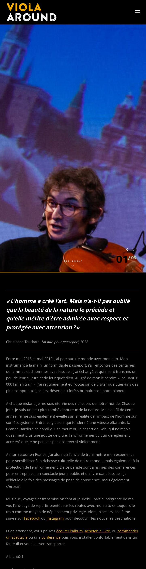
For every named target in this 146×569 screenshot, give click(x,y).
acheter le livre (97, 427)
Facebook (32, 414)
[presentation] (127, 146)
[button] (122, 155)
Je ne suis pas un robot (31, 552)
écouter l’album (69, 427)
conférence (51, 433)
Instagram (55, 414)
